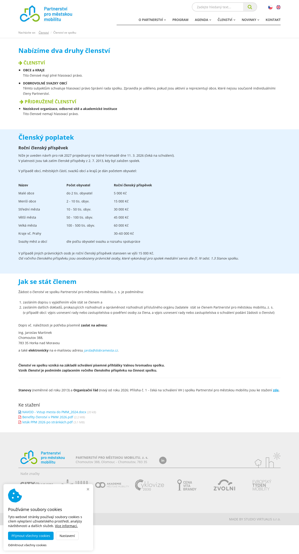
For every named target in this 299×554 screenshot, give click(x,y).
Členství (226, 19)
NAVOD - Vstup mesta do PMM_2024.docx (54, 412)
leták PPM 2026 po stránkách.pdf (47, 422)
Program (180, 19)
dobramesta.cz (58, 519)
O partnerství (152, 19)
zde (276, 390)
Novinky (250, 19)
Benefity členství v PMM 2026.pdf (47, 417)
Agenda (203, 19)
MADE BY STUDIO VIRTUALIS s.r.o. (255, 519)
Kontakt (273, 19)
